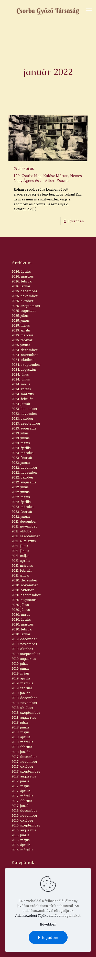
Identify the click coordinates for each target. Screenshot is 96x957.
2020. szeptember (26, 595)
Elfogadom (48, 937)
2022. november (25, 472)
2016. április (21, 844)
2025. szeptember (26, 305)
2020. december (25, 580)
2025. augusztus (24, 310)
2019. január (21, 693)
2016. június (20, 835)
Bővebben (75, 221)
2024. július (20, 374)
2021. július (20, 546)
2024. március (23, 394)
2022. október (23, 477)
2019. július (20, 663)
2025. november (25, 296)
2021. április (21, 560)
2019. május (21, 673)
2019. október (22, 648)
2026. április (21, 271)
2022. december (24, 467)
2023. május (21, 443)
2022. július (20, 487)
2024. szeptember (26, 364)
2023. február (22, 457)
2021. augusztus (24, 541)
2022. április (21, 501)
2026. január (21, 286)
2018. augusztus (24, 717)
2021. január (21, 575)
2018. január (21, 751)
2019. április (21, 678)
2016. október (22, 820)
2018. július (20, 722)
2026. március (23, 276)
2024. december (25, 349)
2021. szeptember (26, 536)
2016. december (24, 810)
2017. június (20, 781)
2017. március (22, 795)
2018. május (21, 732)
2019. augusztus (24, 658)
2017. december (24, 756)
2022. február (22, 511)
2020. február (22, 629)
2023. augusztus (24, 428)
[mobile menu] (89, 10)
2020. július (20, 604)
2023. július (20, 433)
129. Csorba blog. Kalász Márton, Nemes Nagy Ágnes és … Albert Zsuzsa (48, 178)
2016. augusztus (24, 830)
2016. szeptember (26, 825)
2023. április (21, 447)
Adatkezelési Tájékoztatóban (38, 915)
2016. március (22, 849)
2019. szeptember (26, 653)
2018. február (22, 746)
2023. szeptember (26, 423)
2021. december (24, 521)
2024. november (25, 354)
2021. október (22, 531)
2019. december (24, 639)
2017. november (24, 761)
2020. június (21, 609)
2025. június (21, 320)
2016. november (24, 815)
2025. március (23, 335)
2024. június (21, 379)
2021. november (24, 526)
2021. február (22, 570)
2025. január (21, 345)
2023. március (23, 452)
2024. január (21, 403)
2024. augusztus (24, 369)
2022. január (21, 516)
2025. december (24, 291)
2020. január (21, 634)
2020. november (25, 585)
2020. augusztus (24, 599)
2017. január (21, 805)
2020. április (21, 619)
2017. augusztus (24, 776)
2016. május (21, 840)
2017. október (22, 766)
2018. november (24, 702)
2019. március (22, 683)
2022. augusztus (24, 482)
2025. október (23, 300)
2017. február (22, 800)
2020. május (21, 614)
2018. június (20, 727)
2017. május (21, 786)
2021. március (22, 565)
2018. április (21, 737)
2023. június (21, 438)
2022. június (21, 492)
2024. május (21, 384)
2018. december (24, 697)
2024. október (23, 359)
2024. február (22, 398)
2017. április (21, 791)
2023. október (23, 418)
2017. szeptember (26, 771)
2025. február (22, 340)
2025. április (21, 330)
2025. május (21, 325)
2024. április (21, 389)
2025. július (20, 315)
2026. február (22, 281)
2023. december (24, 408)
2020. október (23, 590)
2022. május (21, 496)
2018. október (22, 707)
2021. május (20, 555)
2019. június (20, 668)
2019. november (24, 644)
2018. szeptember (26, 712)
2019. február (22, 688)
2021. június (20, 550)
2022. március (23, 506)
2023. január (21, 462)
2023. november (25, 413)
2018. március (22, 742)
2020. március (23, 624)
